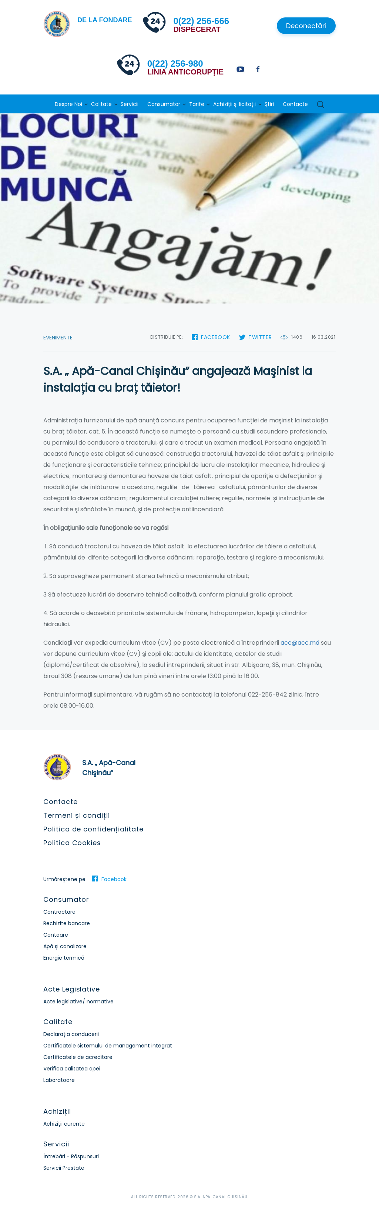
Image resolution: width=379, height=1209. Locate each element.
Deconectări (306, 25)
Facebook (215, 337)
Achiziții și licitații (234, 104)
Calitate (101, 104)
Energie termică (63, 957)
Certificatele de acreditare (78, 1057)
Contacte (295, 104)
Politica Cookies (72, 842)
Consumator (163, 104)
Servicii (129, 104)
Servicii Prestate (63, 1168)
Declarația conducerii (71, 1034)
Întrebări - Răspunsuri (71, 1156)
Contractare (59, 912)
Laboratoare (59, 1080)
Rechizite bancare (66, 923)
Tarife (196, 104)
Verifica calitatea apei (71, 1068)
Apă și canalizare (65, 946)
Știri (269, 104)
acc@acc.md (300, 642)
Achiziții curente (64, 1123)
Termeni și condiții (76, 815)
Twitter (260, 337)
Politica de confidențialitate (93, 829)
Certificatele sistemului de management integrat (107, 1045)
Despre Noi (68, 104)
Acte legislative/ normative (78, 1001)
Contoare (55, 935)
